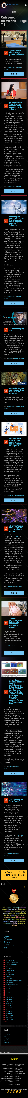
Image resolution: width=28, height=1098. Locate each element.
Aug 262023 (5, 53)
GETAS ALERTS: (18, 1068)
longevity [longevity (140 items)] (10, 919)
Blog (14, 12)
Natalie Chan (9, 1003)
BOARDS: (16, 1074)
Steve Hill (8, 1005)
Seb (7, 1009)
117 (4, 875)
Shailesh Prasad (10, 970)
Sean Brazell (9, 1001)
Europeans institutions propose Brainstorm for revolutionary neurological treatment (16, 623)
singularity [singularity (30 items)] (23, 921)
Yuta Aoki (8, 991)
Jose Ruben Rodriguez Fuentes (14, 980)
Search (25, 887)
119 (12, 875)
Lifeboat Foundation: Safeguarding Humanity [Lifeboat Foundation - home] (10, 5)
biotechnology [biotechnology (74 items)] (22, 909)
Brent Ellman (9, 1007)
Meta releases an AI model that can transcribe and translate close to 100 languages (16, 442)
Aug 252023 (5, 105)
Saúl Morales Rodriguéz (12, 962)
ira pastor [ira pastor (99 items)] (13, 917)
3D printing (6, 936)
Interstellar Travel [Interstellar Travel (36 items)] (7, 917)
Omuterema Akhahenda (12, 984)
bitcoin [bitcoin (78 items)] (4, 911)
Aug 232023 (5, 442)
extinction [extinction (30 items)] (10, 913)
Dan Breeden (9, 968)
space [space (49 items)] (5, 923)
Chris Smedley (9, 1019)
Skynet (5, 947)
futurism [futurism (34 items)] (17, 913)
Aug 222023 (5, 528)
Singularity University (9, 946)
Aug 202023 (5, 692)
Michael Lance (9, 1011)
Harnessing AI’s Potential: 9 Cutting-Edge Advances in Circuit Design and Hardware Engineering (16, 221)
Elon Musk (6, 944)
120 (15, 875)
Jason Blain (9, 1013)
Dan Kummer (9, 982)
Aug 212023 (6, 623)
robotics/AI (6, 69)
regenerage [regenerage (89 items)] (6, 921)
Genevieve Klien (11, 586)
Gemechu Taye (10, 495)
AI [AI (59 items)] (7, 907)
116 (24, 872)
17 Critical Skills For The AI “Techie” (16, 800)
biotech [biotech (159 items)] (16, 909)
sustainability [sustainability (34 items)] (8, 923)
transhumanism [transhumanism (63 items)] (21, 923)
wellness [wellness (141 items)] (14, 925)
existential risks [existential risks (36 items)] (6, 913)
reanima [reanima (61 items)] (24, 919)
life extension (21, 359)
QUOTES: (16, 1084)
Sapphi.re (25, 1089)
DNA (5, 941)
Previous (9, 872)
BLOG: (16, 1072)
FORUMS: (10, 1084)
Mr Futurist (6, 1037)
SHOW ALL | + (6, 1022)
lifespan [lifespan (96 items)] (5, 919)
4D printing (6, 938)
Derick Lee (8, 993)
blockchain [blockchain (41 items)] (8, 911)
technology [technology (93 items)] (14, 923)
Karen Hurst (9, 978)
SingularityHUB (7, 1042)
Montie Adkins (9, 1015)
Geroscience (7, 1033)
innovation (19, 67)
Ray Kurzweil (7, 942)
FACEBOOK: (4, 1065)
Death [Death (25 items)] (25, 911)
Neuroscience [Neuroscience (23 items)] (17, 919)
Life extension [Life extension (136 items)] (20, 917)
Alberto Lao (9, 995)
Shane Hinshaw (10, 997)
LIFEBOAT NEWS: (18, 1065)
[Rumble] (20, 1091)
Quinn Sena (9, 966)
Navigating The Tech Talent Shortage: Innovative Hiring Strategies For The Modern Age (16, 106)
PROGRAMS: (17, 1079)
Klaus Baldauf (9, 987)
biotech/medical (20, 407)
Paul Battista (10, 359)
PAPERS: (16, 1081)
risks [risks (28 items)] (21, 921)
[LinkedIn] (14, 1091)
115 (20, 872)
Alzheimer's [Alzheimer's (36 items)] (10, 907)
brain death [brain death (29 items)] (12, 911)
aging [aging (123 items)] (4, 907)
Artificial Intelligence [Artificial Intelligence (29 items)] (22, 907)
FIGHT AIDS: (6, 1076)
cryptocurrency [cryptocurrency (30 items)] (19, 911)
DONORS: (9, 1074)
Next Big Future (8, 1039)
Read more (14, 74)
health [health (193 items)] (23, 913)
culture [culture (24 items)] (23, 911)
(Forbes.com (19, 835)
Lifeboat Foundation (10, 1089)
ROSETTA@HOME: (8, 1081)
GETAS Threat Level (14, 1059)
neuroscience (6, 648)
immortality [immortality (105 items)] (21, 915)
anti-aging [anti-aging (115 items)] (15, 907)
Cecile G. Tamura (10, 989)
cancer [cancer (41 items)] (15, 911)
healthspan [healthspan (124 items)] (7, 915)
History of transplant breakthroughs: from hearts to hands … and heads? (16, 391)
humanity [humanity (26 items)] (12, 915)
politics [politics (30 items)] (21, 919)
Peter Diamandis (8, 939)
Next (13, 877)
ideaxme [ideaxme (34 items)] (15, 915)
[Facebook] (8, 1091)
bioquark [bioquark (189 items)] (11, 909)
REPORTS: (17, 1076)
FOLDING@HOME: (4, 1079)
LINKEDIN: (5, 1068)
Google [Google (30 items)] (20, 913)
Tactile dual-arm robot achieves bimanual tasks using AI (16, 53)
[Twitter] (11, 1091)
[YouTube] (17, 1091)
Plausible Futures (8, 1041)
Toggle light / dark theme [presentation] (26, 5)
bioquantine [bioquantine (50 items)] (4, 909)
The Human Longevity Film (16, 329)
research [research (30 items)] (18, 921)
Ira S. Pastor (9, 1017)
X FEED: (5, 1072)
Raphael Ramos (10, 999)
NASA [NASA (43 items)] (14, 919)
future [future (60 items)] (13, 913)
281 (24, 875)
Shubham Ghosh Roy (12, 67)
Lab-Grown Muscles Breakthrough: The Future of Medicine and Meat (16, 529)
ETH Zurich (15, 537)
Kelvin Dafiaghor (10, 976)
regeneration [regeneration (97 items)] (13, 921)
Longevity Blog (7, 1035)
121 (19, 875)
